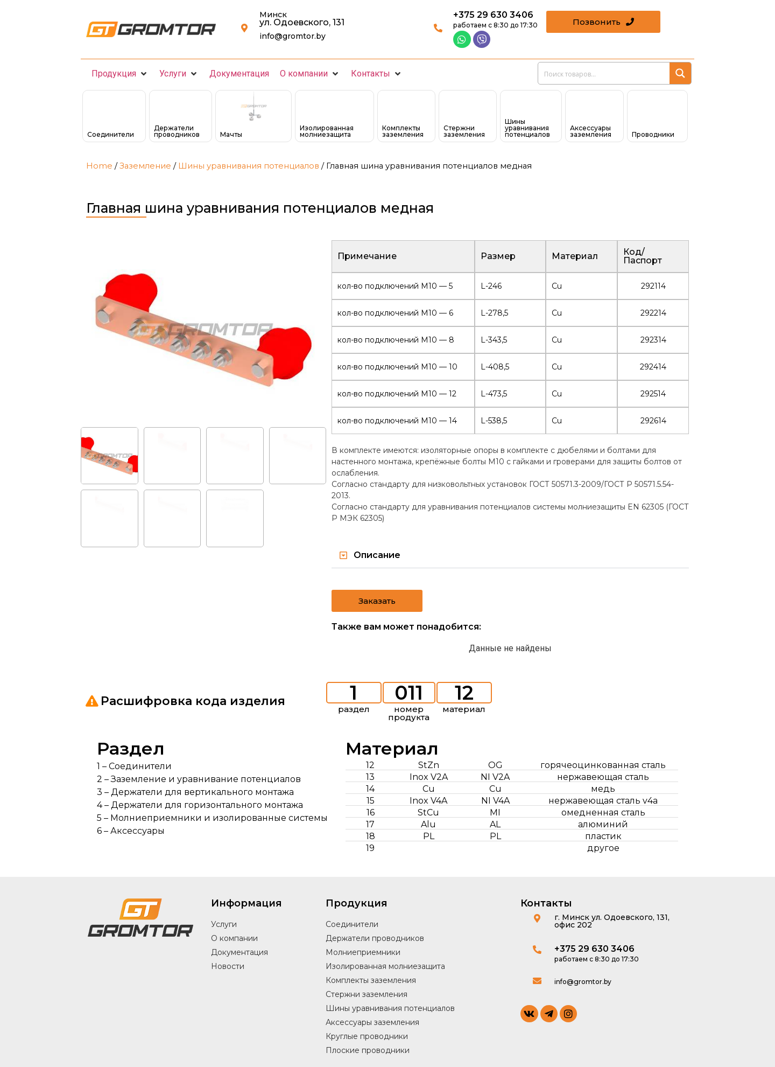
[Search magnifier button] (680, 73)
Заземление (145, 166)
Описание (377, 555)
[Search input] (604, 73)
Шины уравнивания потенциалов (248, 166)
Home (99, 166)
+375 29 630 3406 (493, 15)
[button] (120, 74)
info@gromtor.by (292, 36)
